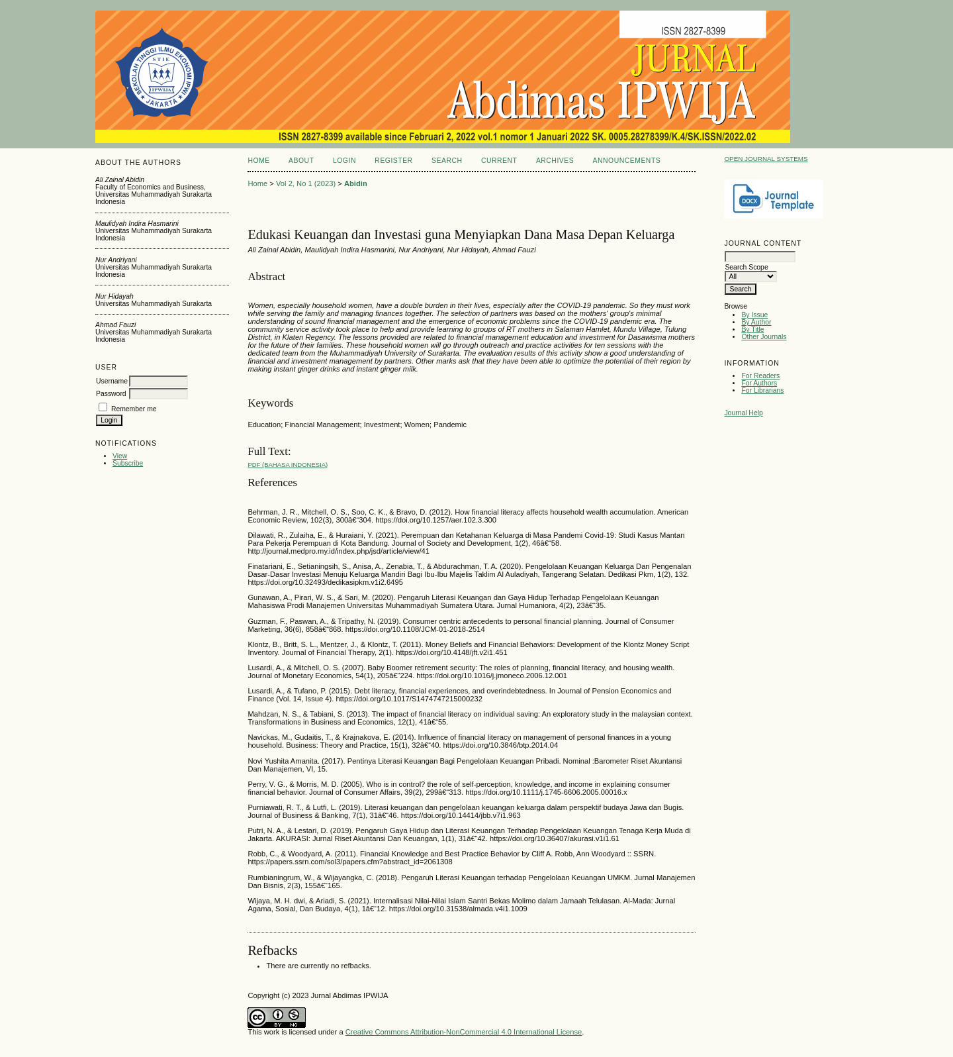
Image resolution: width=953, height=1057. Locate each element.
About (301, 160)
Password (111, 393)
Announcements (627, 160)
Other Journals (763, 336)
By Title (752, 329)
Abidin (355, 183)
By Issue (754, 315)
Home (258, 160)
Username (112, 381)
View (120, 456)
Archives (555, 160)
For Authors (759, 383)
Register (393, 160)
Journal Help (743, 413)
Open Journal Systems (765, 158)
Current (499, 160)
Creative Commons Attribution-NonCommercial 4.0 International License (463, 1032)
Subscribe (128, 463)
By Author (756, 322)
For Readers (760, 375)
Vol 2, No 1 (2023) (306, 183)
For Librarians (762, 390)
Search (446, 160)
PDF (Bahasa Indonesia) (288, 464)
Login (344, 160)
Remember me (134, 409)
